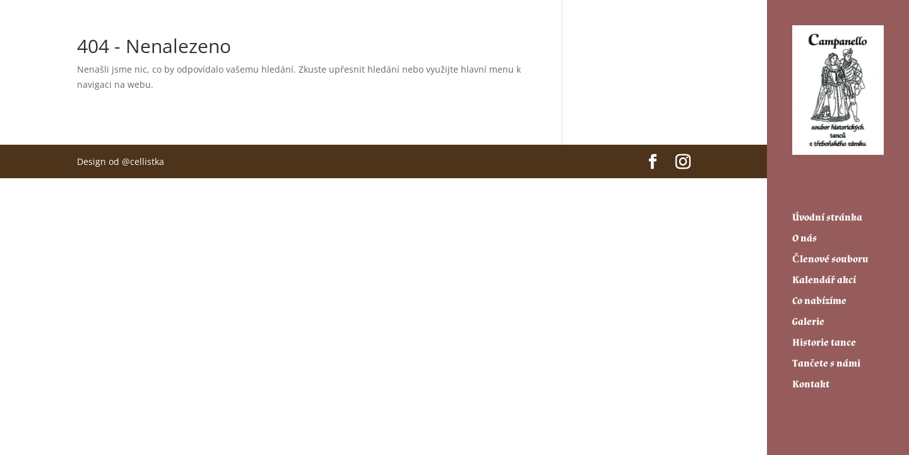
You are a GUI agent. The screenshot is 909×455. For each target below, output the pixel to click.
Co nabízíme (819, 296)
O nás (804, 233)
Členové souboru (830, 254)
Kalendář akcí (824, 275)
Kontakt (810, 379)
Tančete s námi (826, 358)
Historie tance (824, 337)
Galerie (808, 317)
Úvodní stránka (827, 212)
